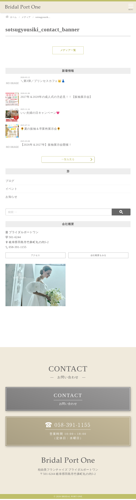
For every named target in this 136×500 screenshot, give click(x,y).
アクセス (35, 256)
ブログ (9, 181)
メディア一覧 (68, 50)
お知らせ (11, 197)
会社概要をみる (98, 256)
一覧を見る (68, 159)
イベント (11, 189)
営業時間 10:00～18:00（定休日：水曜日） (68, 432)
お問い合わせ (68, 404)
